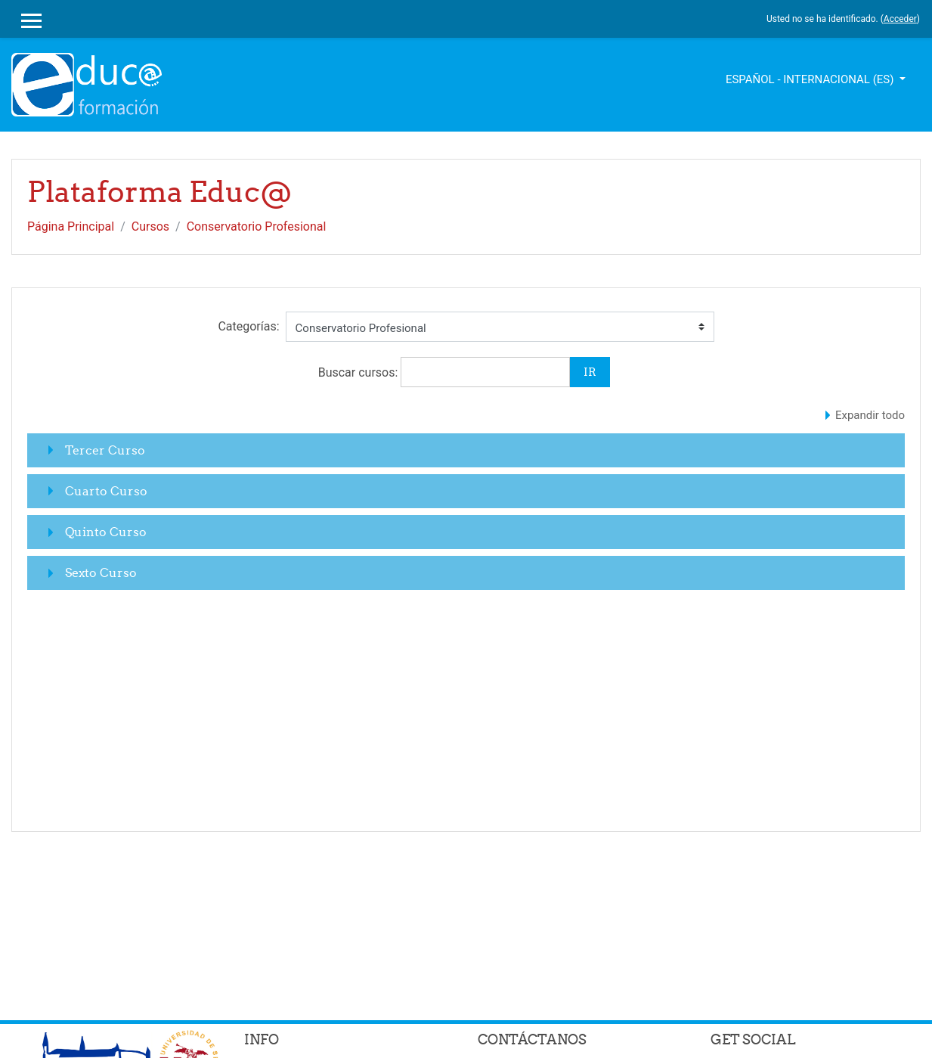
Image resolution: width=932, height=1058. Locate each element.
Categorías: (248, 326)
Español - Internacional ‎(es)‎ (811, 79)
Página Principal (70, 226)
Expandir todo (870, 415)
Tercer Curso (105, 450)
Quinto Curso (106, 531)
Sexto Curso (101, 572)
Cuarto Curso (106, 490)
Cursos (150, 226)
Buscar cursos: (359, 372)
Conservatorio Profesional (257, 226)
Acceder (900, 19)
